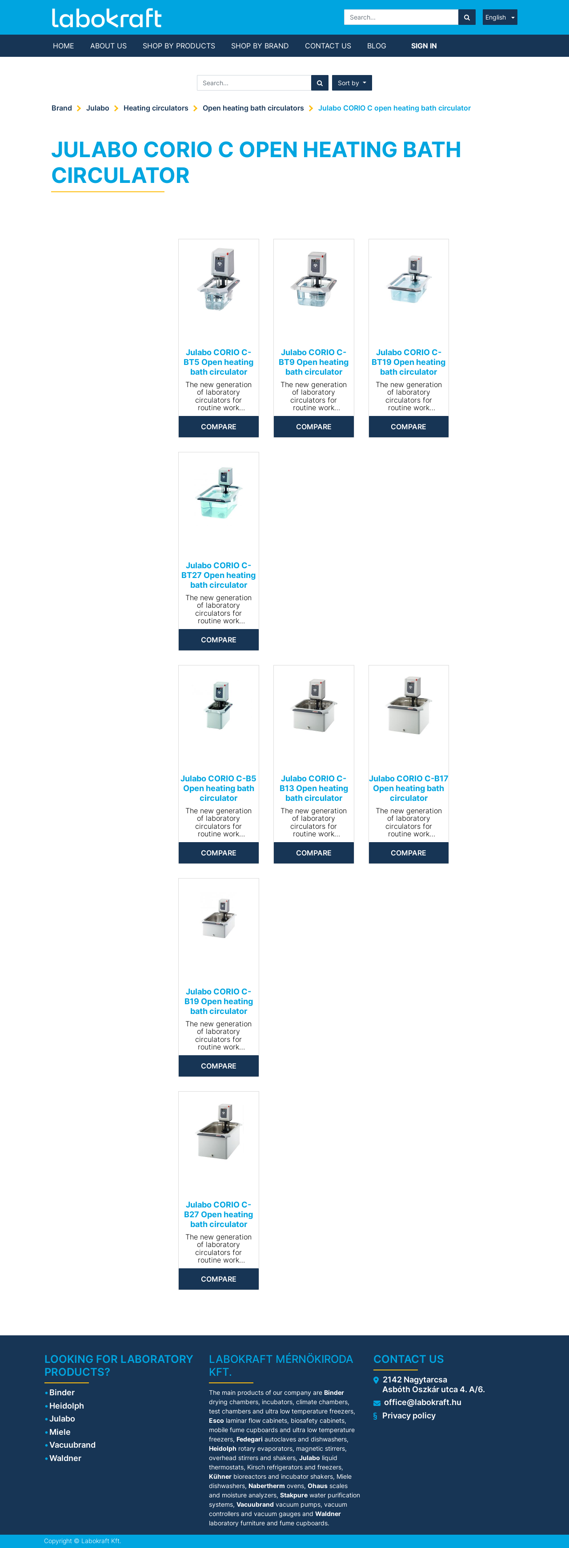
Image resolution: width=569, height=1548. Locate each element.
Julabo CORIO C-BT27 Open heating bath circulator (218, 575)
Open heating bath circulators (253, 107)
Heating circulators (156, 107)
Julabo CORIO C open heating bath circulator (394, 107)
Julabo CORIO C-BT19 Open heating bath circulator (408, 362)
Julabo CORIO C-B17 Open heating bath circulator (409, 788)
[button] (352, 83)
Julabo (97, 107)
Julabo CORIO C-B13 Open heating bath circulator (314, 788)
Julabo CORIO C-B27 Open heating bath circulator (218, 1214)
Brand (62, 107)
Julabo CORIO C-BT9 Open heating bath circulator (314, 362)
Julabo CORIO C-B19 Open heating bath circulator (218, 1001)
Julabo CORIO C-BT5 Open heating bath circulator (218, 362)
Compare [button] (218, 426)
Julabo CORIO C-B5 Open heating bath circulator (218, 788)
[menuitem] (63, 46)
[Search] (467, 17)
